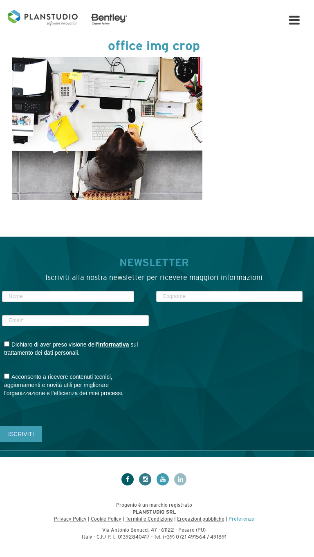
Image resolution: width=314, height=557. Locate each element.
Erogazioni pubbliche (200, 519)
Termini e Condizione (149, 519)
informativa (113, 344)
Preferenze (241, 519)
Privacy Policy (70, 519)
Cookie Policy (106, 519)
